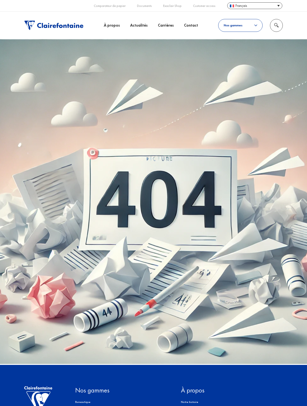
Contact (191, 25)
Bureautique (82, 402)
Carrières (166, 25)
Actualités (139, 25)
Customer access (204, 6)
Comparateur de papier (110, 6)
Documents (144, 6)
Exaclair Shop (172, 6)
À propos (112, 25)
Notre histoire (189, 402)
